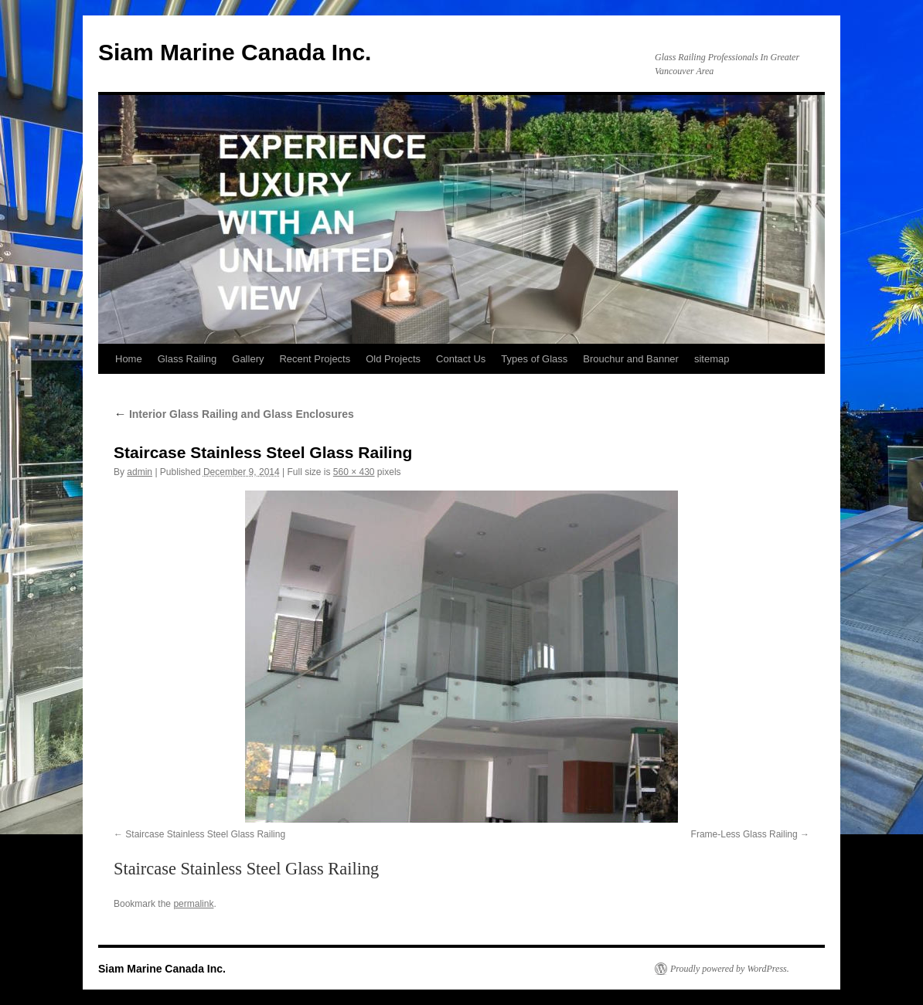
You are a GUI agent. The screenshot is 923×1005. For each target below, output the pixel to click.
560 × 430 (354, 472)
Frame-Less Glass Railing (744, 834)
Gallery (248, 359)
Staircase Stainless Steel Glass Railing (205, 834)
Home (128, 359)
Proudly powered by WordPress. (729, 968)
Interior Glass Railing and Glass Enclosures (234, 414)
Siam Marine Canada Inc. (234, 52)
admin (139, 472)
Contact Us (460, 359)
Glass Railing (187, 359)
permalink (193, 903)
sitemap (712, 359)
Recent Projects (314, 359)
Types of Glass (534, 359)
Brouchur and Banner (631, 359)
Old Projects (393, 359)
